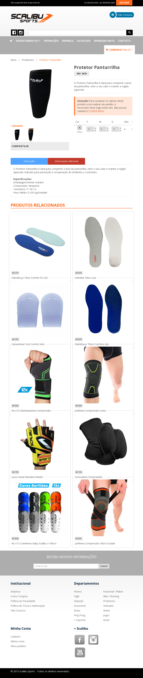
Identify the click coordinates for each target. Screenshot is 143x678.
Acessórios (80, 605)
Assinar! (104, 566)
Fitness (78, 591)
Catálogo (84, 40)
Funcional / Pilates (113, 591)
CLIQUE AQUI (96, 111)
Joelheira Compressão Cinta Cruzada (95, 543)
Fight (76, 596)
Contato (124, 40)
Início (13, 59)
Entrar (124, 2)
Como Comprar (19, 596)
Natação (79, 601)
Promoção (51, 40)
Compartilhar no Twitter (64, 146)
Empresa (67, 40)
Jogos (106, 615)
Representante (104, 40)
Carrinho (119, 49)
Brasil (106, 620)
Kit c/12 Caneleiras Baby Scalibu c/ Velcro (33, 543)
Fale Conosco (18, 610)
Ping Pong (79, 615)
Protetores (28, 59)
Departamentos (28, 40)
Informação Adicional (66, 161)
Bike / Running (111, 596)
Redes (106, 610)
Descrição (29, 161)
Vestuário (108, 605)
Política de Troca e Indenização (28, 605)
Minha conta (17, 641)
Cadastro (16, 636)
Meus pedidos (18, 646)
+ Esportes (80, 620)
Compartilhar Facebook (58, 146)
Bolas (77, 610)
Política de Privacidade (23, 601)
